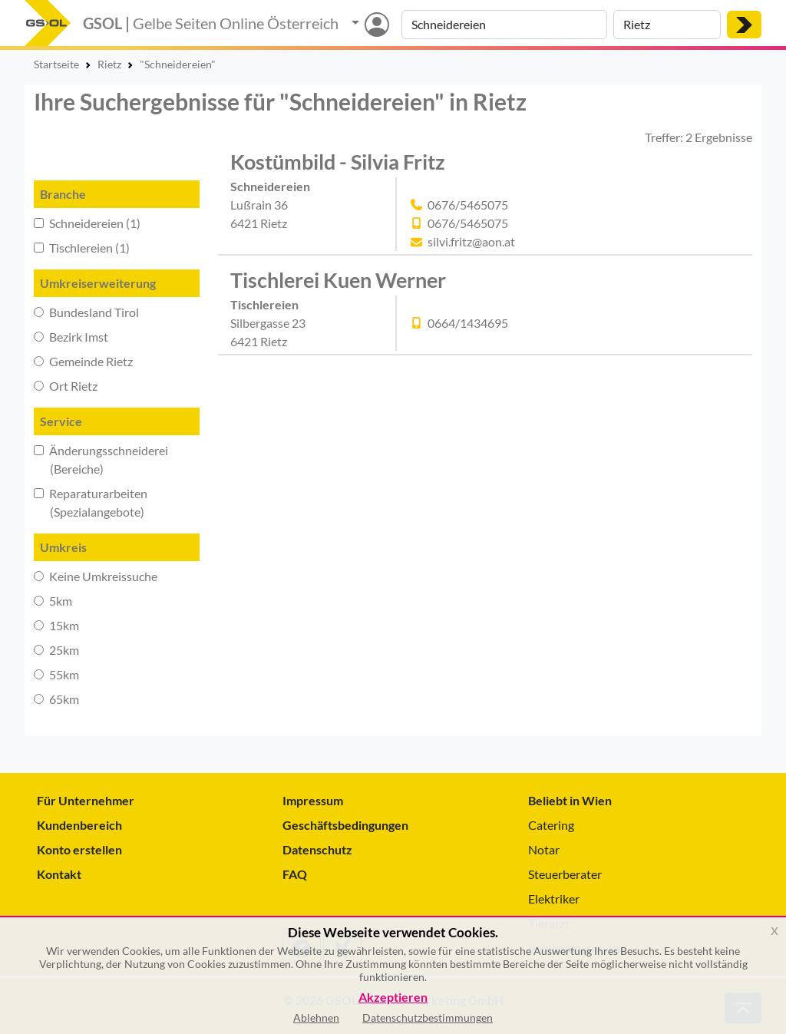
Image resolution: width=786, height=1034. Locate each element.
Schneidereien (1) (87, 223)
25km (56, 650)
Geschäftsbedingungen (345, 825)
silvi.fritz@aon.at (471, 241)
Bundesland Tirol (86, 312)
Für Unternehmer (85, 800)
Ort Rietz (65, 385)
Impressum (312, 800)
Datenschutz (317, 849)
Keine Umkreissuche (95, 576)
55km (56, 674)
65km (56, 699)
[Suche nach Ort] (667, 24)
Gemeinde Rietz (83, 361)
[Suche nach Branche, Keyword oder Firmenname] (504, 24)
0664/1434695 (468, 322)
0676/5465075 (468, 204)
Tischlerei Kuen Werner (338, 279)
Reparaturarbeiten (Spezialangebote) (90, 502)
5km (53, 600)
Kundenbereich (79, 825)
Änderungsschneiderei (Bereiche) (101, 459)
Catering (551, 825)
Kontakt (59, 874)
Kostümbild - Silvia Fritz (337, 161)
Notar (544, 849)
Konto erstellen (79, 849)
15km (56, 625)
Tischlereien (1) (82, 247)
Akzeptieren (393, 997)
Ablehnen (316, 1017)
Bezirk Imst (71, 336)
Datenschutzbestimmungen (427, 1017)
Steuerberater (565, 874)
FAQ (294, 874)
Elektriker (554, 898)
